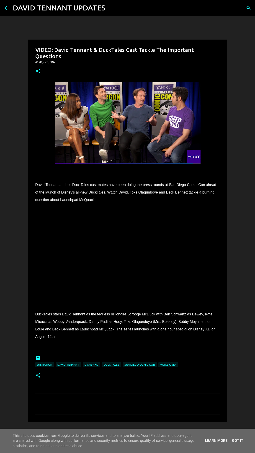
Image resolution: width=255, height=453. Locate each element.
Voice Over (168, 364)
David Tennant (68, 364)
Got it (237, 440)
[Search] (111, 8)
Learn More (216, 440)
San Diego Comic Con (139, 364)
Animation (44, 364)
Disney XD (91, 364)
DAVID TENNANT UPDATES (59, 8)
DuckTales (111, 364)
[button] (38, 71)
